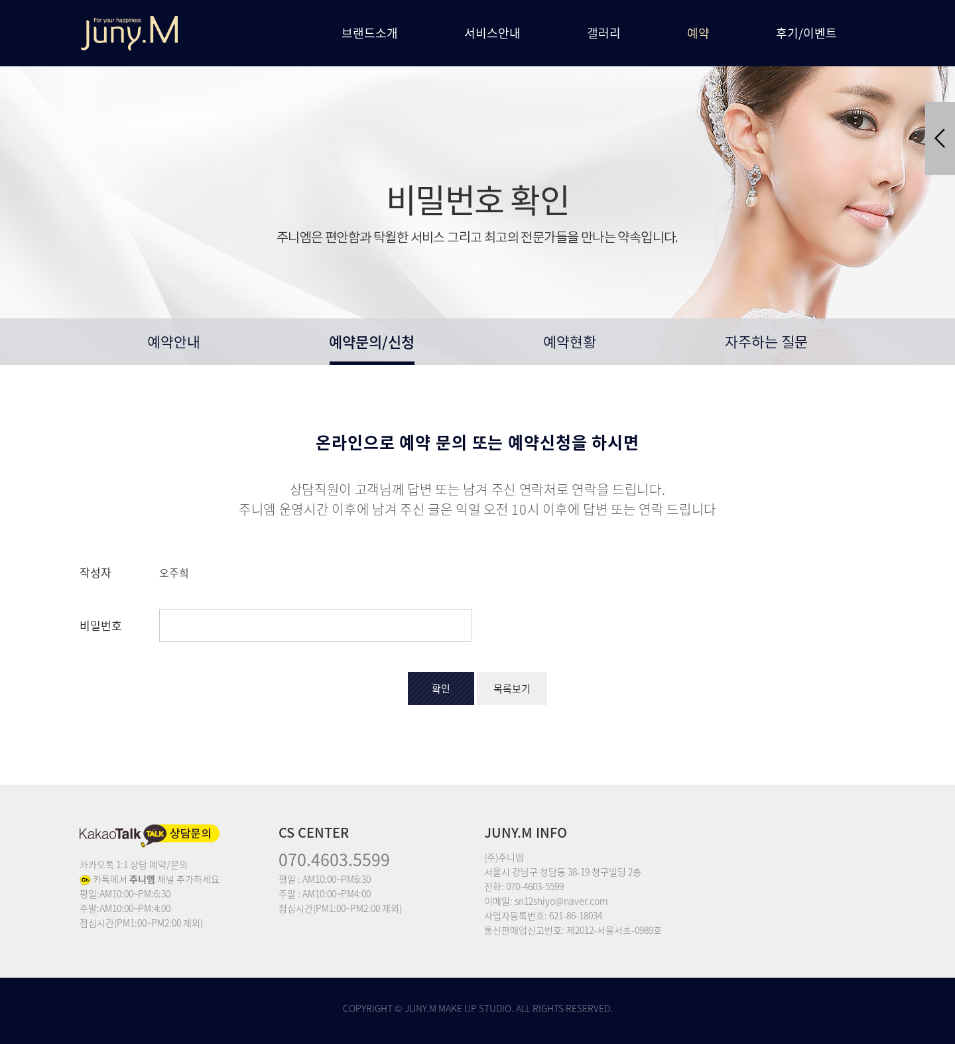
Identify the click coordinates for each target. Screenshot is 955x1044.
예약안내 (173, 343)
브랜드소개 (370, 33)
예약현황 (569, 343)
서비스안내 (492, 33)
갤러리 (604, 33)
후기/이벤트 (806, 33)
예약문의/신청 (371, 341)
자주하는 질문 (766, 343)
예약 (698, 33)
